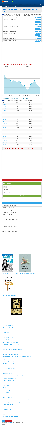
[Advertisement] (22, 53)
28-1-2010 (5, 142)
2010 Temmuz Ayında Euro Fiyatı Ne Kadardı (10, 219)
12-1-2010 (5, 117)
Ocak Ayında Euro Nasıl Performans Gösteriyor (18, 148)
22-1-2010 (5, 134)
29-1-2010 (5, 144)
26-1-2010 (5, 138)
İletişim (4, 414)
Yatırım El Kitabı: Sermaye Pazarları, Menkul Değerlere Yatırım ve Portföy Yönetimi (16, 307)
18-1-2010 (5, 125)
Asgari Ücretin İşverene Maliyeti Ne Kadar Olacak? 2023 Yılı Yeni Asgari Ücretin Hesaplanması (20, 399)
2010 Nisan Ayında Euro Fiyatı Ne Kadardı (9, 212)
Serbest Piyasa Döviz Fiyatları (31, 4)
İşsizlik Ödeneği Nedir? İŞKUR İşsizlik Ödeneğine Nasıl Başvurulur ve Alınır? (16, 402)
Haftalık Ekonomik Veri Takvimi (8, 380)
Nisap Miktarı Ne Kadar (7, 385)
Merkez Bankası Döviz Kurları (12, 4)
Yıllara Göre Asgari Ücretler (8, 397)
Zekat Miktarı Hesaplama (7, 382)
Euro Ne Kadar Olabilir (7, 409)
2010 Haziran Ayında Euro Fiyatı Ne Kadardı (10, 217)
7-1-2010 (4, 110)
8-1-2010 (4, 112)
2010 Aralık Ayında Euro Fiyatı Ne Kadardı (9, 231)
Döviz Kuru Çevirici (7, 183)
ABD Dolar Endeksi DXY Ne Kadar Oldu (10, 368)
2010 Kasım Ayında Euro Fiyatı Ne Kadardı (10, 228)
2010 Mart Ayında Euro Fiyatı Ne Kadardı (9, 210)
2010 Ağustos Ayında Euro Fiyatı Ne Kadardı (10, 221)
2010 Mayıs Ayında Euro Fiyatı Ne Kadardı (10, 214)
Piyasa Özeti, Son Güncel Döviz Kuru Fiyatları (11, 344)
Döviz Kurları (10, 422)
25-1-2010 (5, 136)
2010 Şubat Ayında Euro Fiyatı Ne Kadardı (9, 207)
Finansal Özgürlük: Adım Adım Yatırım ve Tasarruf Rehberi (25, 264)
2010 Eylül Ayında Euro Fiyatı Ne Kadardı (9, 224)
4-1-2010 (4, 104)
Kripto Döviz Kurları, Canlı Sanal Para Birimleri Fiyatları (13, 349)
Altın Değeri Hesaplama (7, 387)
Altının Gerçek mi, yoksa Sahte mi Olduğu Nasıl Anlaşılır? (13, 375)
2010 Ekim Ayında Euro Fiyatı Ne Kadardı (9, 226)
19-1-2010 (5, 127)
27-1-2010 (5, 140)
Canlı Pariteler (21, 4)
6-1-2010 (4, 108)
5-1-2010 (4, 106)
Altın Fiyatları (40, 4)
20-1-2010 (5, 129)
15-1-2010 (5, 123)
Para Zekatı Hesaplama (7, 390)
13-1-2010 (5, 119)
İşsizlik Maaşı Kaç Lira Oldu (8, 404)
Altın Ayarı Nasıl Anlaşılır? (7, 373)
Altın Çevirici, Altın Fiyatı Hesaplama (9, 378)
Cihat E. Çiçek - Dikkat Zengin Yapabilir (9, 286)
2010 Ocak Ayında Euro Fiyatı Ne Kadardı (9, 205)
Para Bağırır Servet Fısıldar (7, 264)
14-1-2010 (5, 121)
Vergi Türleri (5, 359)
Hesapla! (22, 195)
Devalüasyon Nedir (6, 392)
